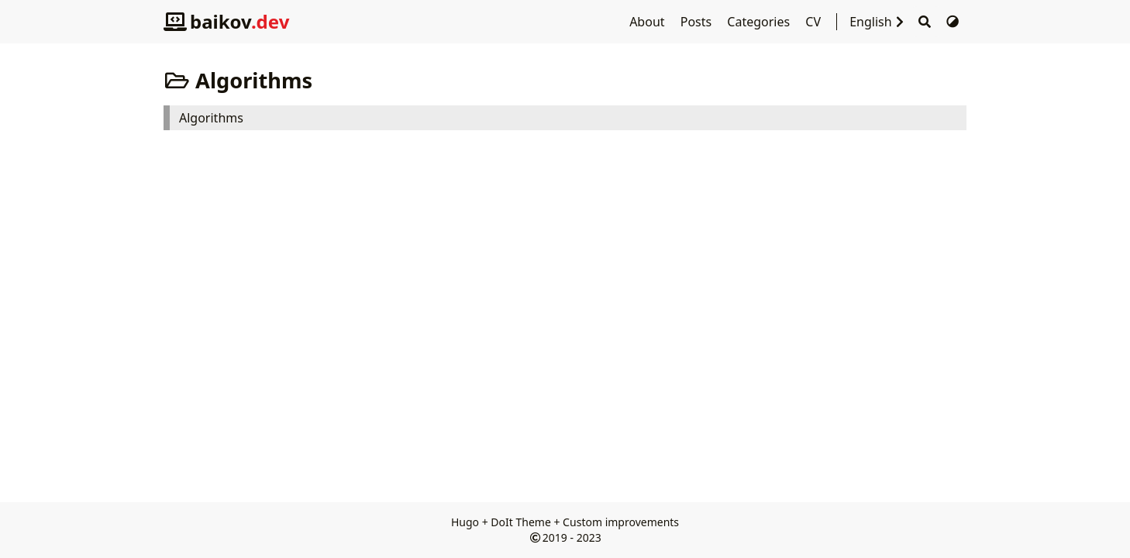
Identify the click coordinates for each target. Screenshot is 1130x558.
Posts (697, 21)
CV (814, 21)
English (880, 21)
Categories (760, 21)
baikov (226, 21)
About (648, 21)
